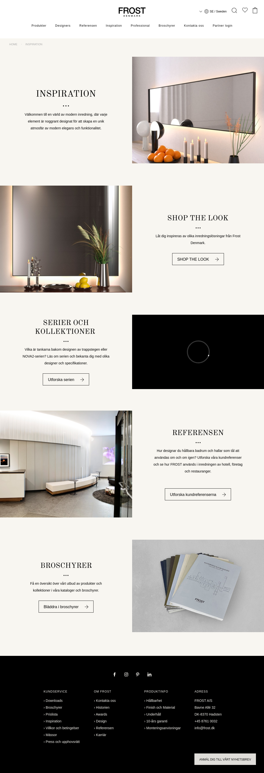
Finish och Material (160, 707)
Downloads (54, 701)
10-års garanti (156, 721)
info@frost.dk (205, 728)
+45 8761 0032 (206, 721)
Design (101, 721)
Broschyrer (167, 25)
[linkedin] (149, 675)
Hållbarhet (154, 701)
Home (13, 44)
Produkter (39, 25)
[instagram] (127, 675)
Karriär (101, 735)
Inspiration (114, 25)
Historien (102, 707)
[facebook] (115, 675)
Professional (140, 25)
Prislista (52, 714)
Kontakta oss (194, 25)
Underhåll (153, 714)
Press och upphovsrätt (63, 742)
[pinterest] (138, 675)
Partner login (222, 25)
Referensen (88, 25)
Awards (101, 714)
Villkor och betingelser (62, 728)
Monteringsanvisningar (163, 728)
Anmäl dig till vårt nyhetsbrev (225, 759)
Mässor (51, 735)
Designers (63, 25)
